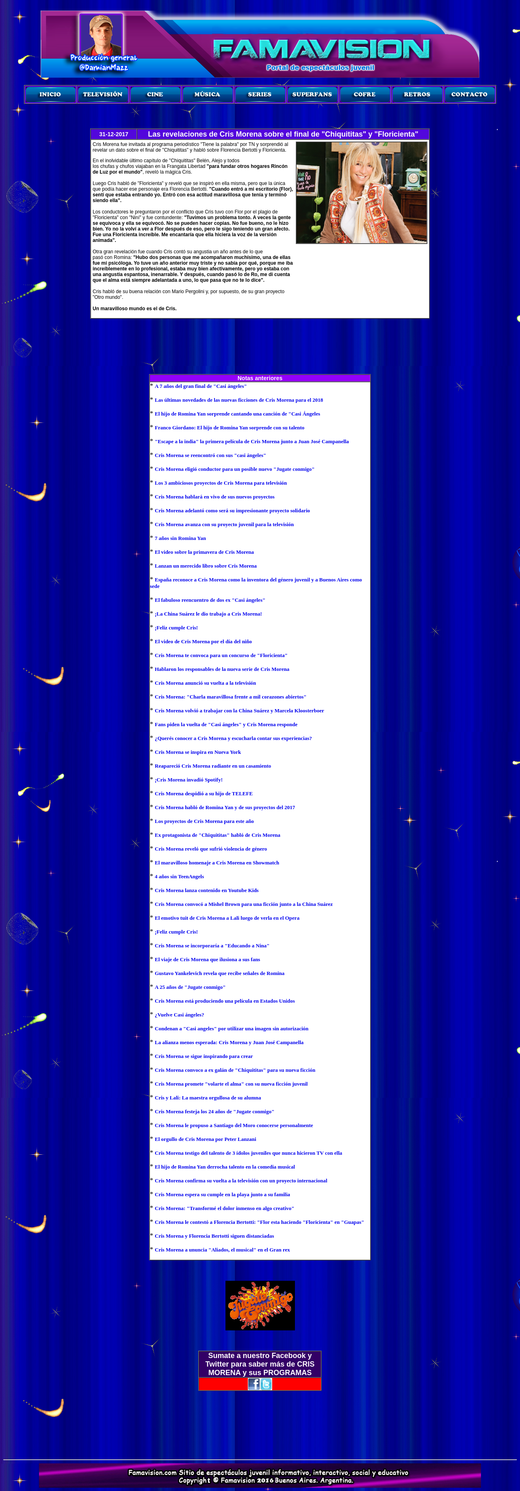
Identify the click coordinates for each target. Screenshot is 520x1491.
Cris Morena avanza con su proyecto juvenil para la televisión (224, 524)
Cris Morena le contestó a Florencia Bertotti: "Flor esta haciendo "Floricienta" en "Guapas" (259, 1222)
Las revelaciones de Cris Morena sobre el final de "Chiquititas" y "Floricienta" (283, 134)
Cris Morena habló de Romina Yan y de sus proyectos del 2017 (225, 807)
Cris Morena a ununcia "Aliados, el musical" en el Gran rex (222, 1250)
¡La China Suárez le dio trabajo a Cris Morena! (208, 614)
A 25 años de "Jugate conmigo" (190, 987)
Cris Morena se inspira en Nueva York (198, 752)
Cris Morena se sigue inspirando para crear (204, 1056)
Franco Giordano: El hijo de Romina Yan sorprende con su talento (229, 427)
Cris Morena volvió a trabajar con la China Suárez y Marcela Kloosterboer (239, 710)
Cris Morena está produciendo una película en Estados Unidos (225, 1001)
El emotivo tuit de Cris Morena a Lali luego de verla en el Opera (227, 918)
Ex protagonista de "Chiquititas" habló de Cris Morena (217, 835)
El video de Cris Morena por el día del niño (203, 641)
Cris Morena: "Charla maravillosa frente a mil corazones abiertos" (231, 697)
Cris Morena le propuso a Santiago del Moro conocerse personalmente (234, 1125)
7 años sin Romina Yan (180, 538)
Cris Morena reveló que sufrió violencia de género (211, 849)
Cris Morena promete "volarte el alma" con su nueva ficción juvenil (231, 1084)
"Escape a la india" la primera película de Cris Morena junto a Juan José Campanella (252, 441)
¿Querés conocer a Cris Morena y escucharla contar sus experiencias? (233, 738)
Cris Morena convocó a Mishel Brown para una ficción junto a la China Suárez (244, 904)
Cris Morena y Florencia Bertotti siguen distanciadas (214, 1236)
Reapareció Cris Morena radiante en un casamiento (213, 766)
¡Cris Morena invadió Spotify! (189, 780)
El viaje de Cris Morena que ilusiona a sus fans (207, 959)
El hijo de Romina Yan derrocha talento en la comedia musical (225, 1167)
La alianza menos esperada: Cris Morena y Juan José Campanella (229, 1042)
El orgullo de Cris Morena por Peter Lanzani (205, 1139)
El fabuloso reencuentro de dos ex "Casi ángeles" (210, 600)
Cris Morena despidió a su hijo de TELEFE (204, 793)
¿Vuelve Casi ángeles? (179, 1015)
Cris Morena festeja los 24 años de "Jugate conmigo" (214, 1111)
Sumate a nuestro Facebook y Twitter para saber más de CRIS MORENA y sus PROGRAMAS (260, 1364)
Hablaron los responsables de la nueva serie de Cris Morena (222, 669)
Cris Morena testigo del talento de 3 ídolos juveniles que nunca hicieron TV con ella (248, 1153)
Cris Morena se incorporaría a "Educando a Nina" (212, 945)
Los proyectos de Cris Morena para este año (204, 821)
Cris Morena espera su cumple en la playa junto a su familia (222, 1194)
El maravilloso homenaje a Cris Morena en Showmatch (217, 863)
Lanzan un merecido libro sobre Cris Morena (206, 566)
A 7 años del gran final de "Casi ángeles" (201, 386)
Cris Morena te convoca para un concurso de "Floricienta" (221, 655)
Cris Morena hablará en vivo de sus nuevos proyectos (215, 497)
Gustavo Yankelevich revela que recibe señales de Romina (219, 973)
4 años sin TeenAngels (179, 876)
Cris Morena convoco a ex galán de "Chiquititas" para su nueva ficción (235, 1070)
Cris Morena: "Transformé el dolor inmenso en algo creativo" (224, 1208)
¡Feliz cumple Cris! (176, 628)
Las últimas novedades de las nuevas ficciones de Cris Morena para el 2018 (239, 400)
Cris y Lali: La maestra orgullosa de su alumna (208, 1098)
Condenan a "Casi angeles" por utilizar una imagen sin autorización (231, 1028)
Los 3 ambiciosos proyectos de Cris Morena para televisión (221, 483)
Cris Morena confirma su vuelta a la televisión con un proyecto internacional (241, 1181)
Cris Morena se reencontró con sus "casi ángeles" (210, 455)
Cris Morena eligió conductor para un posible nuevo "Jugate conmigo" (235, 469)
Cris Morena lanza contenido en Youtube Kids (207, 890)
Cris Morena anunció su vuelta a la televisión (205, 683)
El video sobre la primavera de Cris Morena (204, 552)
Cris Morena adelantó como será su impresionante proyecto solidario (232, 510)
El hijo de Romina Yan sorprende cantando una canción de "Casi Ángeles (237, 414)
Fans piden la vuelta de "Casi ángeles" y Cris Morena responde (226, 724)
